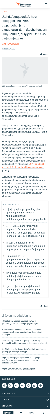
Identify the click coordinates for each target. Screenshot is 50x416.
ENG (31, 412)
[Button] (44, 54)
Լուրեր (5, 11)
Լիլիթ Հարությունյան (10, 44)
